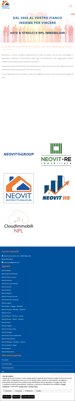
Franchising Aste (7, 368)
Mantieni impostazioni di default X (62, 375)
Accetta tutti (7, 397)
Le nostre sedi (7, 364)
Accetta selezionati (28, 397)
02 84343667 (8, 259)
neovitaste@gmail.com (11, 262)
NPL (3, 372)
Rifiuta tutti (16, 397)
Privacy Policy (33, 386)
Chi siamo (5, 360)
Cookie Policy (23, 386)
